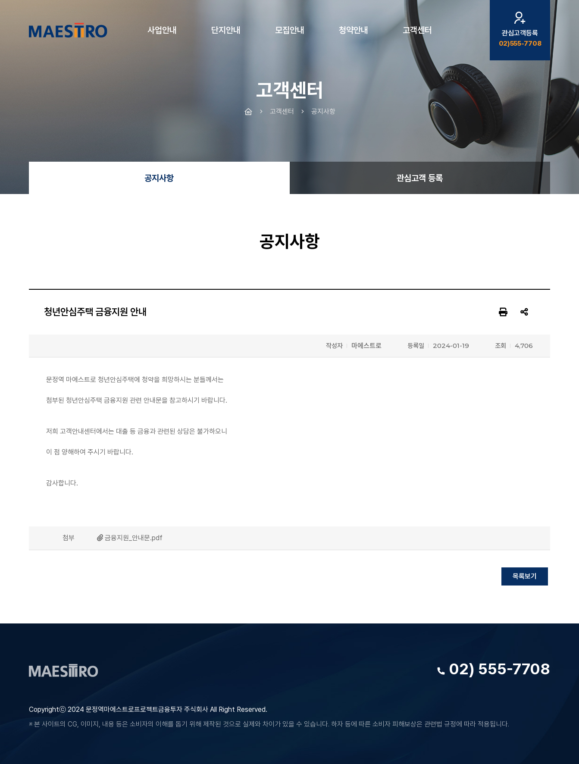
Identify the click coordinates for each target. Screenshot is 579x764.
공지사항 (159, 178)
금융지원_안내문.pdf (134, 538)
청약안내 (353, 30)
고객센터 (417, 30)
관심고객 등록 (420, 178)
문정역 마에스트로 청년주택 (68, 30)
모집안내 (289, 30)
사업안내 (162, 30)
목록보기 (525, 576)
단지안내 (226, 30)
